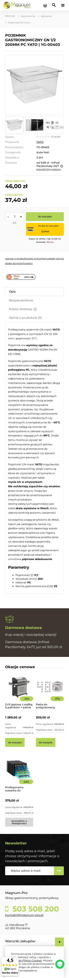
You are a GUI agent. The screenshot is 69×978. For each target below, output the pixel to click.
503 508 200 (34, 909)
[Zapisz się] (59, 870)
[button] (15, 258)
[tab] (34, 291)
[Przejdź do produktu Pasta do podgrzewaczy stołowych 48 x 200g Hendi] (50, 692)
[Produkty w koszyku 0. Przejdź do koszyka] (45, 5)
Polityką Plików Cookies (26, 960)
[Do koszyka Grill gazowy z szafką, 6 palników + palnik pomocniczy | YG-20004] (15, 742)
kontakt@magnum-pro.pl (24, 915)
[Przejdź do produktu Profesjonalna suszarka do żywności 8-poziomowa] (19, 775)
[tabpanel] (34, 458)
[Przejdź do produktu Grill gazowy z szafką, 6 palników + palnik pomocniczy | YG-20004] (19, 692)
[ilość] (14, 216)
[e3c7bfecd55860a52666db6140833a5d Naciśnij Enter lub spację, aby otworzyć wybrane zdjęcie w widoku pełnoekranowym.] (34, 84)
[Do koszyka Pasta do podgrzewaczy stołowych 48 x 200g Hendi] (45, 742)
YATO (39, 142)
